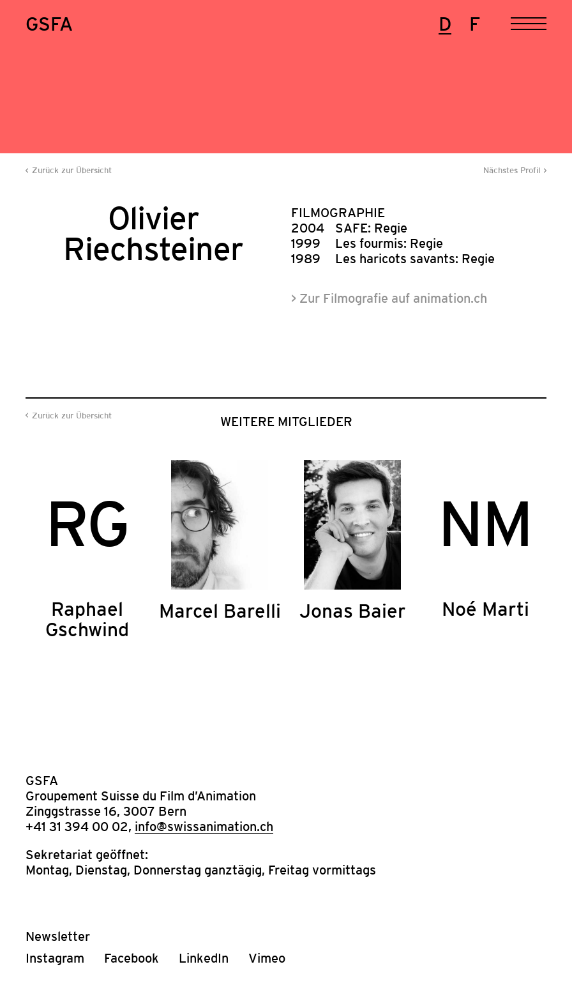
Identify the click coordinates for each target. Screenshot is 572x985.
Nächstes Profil (511, 170)
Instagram (55, 958)
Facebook (131, 958)
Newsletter (58, 936)
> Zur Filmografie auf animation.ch (389, 298)
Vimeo (266, 958)
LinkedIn (204, 958)
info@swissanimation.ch (204, 827)
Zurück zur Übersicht (72, 170)
